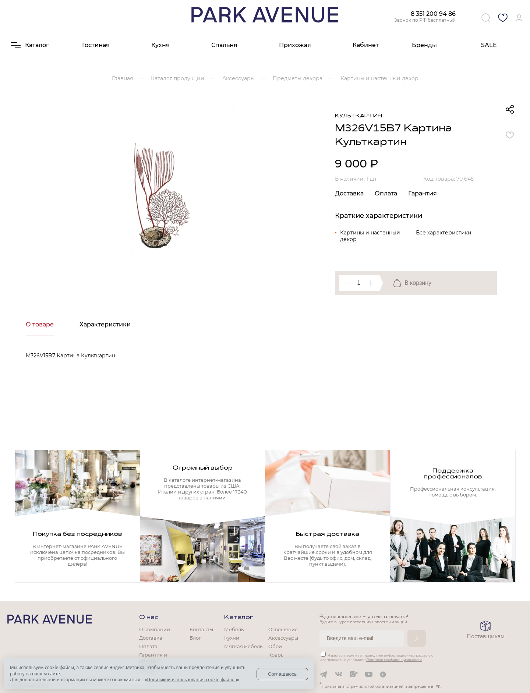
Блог (195, 638)
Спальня (224, 45)
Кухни (231, 638)
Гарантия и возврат (153, 658)
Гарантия (422, 193)
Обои (275, 646)
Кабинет (366, 45)
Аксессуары (283, 638)
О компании (154, 629)
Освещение (283, 629)
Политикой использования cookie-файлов (192, 679)
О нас (148, 617)
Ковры (276, 655)
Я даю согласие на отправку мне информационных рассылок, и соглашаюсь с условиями (376, 657)
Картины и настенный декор (370, 236)
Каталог (238, 617)
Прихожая (295, 45)
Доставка (349, 193)
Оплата (386, 193)
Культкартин (358, 116)
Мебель (234, 629)
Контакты (201, 629)
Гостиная (96, 45)
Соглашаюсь (282, 674)
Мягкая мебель (243, 646)
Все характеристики (443, 232)
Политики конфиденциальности (394, 660)
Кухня (160, 45)
